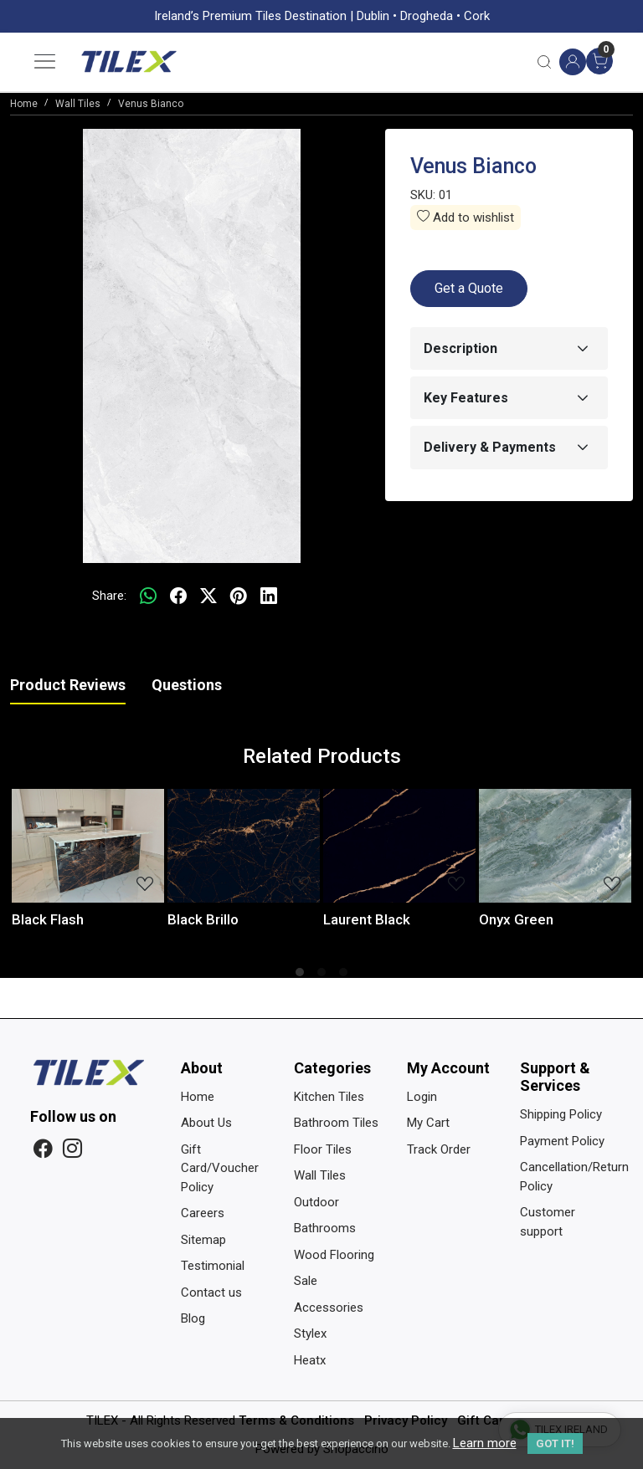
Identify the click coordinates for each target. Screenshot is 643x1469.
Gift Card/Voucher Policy (220, 1168)
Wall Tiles (320, 1175)
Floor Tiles (323, 1149)
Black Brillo (203, 919)
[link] (544, 61)
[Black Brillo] (243, 846)
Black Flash (48, 919)
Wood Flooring (334, 1254)
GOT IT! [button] (555, 1443)
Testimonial (212, 1265)
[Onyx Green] (555, 846)
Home (197, 1096)
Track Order (439, 1149)
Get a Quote (469, 288)
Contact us (211, 1292)
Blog (193, 1318)
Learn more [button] (485, 1443)
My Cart (428, 1122)
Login (422, 1096)
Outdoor (316, 1202)
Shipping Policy (561, 1114)
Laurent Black (366, 919)
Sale (305, 1280)
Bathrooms (325, 1228)
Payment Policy (562, 1141)
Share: (109, 595)
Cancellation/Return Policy (566, 1176)
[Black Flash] (88, 846)
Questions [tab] (187, 685)
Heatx (310, 1360)
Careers (202, 1213)
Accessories (328, 1307)
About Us (206, 1122)
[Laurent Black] (399, 846)
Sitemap (203, 1239)
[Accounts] (572, 62)
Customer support (547, 1222)
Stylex (310, 1333)
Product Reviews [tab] (68, 685)
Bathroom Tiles (336, 1122)
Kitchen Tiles (329, 1096)
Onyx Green (516, 919)
